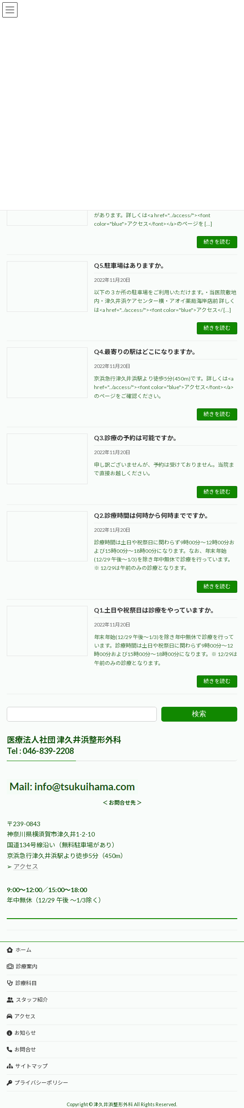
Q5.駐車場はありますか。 (130, 265)
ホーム (19, 949)
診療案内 (22, 966)
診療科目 (22, 983)
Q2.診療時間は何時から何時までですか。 (152, 515)
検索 (199, 714)
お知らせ (21, 1032)
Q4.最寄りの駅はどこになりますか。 (146, 351)
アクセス (25, 866)
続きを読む (217, 241)
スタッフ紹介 (27, 999)
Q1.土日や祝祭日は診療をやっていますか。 (155, 610)
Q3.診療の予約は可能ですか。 (137, 438)
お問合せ (21, 1049)
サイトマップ (27, 1066)
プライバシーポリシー (37, 1082)
